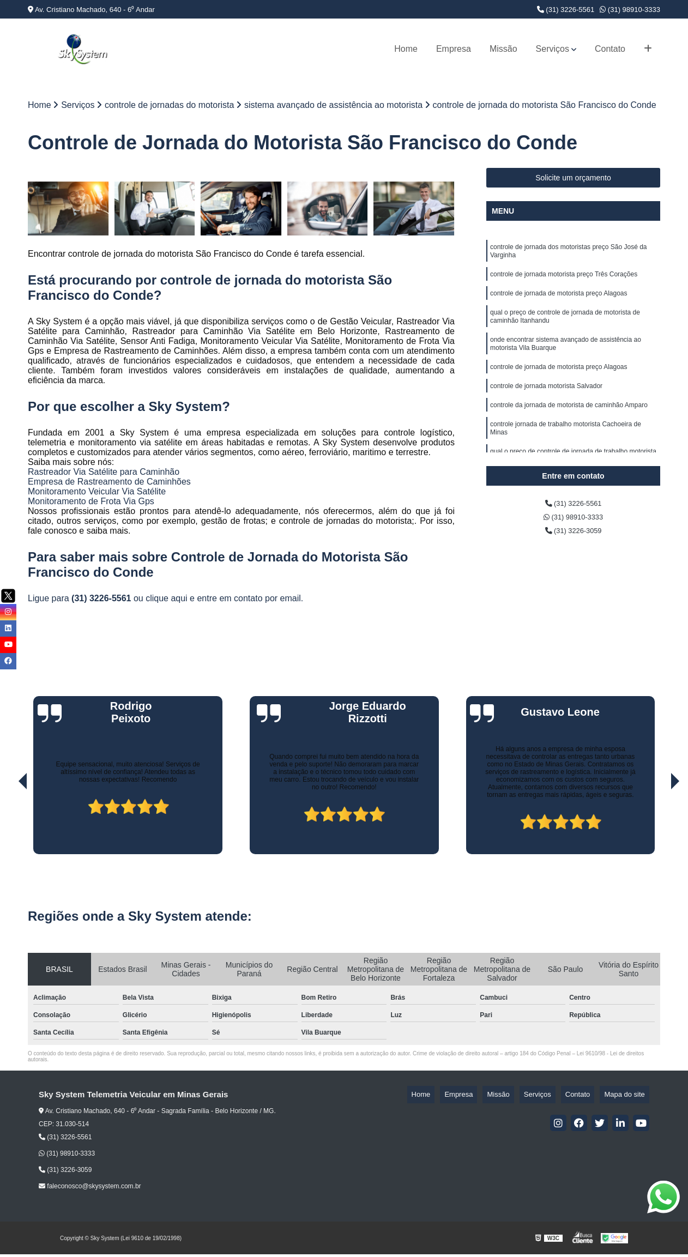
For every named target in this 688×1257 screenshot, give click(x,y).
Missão (503, 48)
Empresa (453, 48)
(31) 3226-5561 (566, 9)
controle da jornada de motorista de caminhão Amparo (569, 425)
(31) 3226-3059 (573, 537)
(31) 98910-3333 (630, 9)
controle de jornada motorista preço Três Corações (563, 281)
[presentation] (7, 825)
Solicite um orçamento (573, 180)
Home (406, 48)
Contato (610, 48)
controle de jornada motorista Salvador (546, 404)
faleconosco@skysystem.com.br (90, 1189)
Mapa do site (628, 1097)
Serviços (552, 48)
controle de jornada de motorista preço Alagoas (558, 302)
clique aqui (167, 600)
